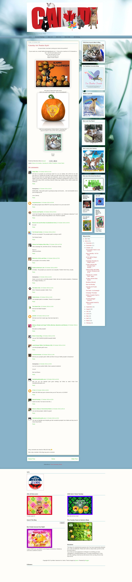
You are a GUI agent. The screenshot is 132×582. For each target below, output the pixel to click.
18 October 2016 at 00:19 (58, 408)
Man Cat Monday (90, 284)
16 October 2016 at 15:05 (45, 364)
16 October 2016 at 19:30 (42, 390)
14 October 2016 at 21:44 (45, 171)
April (87, 318)
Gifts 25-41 (58, 37)
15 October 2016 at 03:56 (47, 202)
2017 (86, 238)
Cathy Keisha (35, 297)
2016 (86, 241)
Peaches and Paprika (37, 212)
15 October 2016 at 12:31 (47, 287)
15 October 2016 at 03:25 (45, 188)
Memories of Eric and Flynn (39, 258)
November (89, 245)
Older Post (74, 459)
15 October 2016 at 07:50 (53, 258)
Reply (33, 183)
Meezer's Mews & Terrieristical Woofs (42, 408)
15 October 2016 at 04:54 (63, 222)
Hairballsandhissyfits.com (39, 379)
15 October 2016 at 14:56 (47, 306)
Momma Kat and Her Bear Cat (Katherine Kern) (44, 222)
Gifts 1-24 (50, 37)
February (88, 323)
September (89, 307)
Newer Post (31, 459)
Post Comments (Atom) (56, 464)
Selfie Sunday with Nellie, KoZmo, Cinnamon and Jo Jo (92, 271)
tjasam (76, 560)
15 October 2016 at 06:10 (49, 232)
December (89, 243)
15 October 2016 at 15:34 (43, 315)
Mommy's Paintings (39, 37)
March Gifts (67, 37)
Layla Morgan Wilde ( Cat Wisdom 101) (42, 345)
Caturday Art (45, 163)
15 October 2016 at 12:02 (45, 277)
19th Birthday (77, 37)
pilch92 (34, 315)
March (88, 320)
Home (30, 37)
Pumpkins (54, 163)
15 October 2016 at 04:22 (50, 212)
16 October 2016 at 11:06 (48, 354)
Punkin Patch (61, 163)
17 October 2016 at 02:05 (47, 399)
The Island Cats (36, 306)
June (87, 313)
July (87, 311)
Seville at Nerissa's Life (38, 267)
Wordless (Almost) (91, 282)
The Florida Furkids (37, 232)
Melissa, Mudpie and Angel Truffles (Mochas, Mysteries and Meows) (50, 325)
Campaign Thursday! (91, 292)
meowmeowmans (36, 354)
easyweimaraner (36, 202)
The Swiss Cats (36, 287)
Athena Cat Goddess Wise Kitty (40, 244)
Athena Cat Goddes (37, 163)
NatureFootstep (36, 399)
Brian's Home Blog (37, 336)
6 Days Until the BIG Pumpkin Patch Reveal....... (91, 266)
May (87, 316)
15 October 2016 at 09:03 (51, 267)
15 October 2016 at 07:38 (55, 244)
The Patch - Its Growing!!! (92, 290)
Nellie (50, 163)
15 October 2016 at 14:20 (46, 297)
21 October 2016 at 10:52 (52, 418)
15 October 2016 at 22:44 (59, 345)
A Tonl (34, 390)
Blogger (87, 560)
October (88, 247)
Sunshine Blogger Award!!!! (90, 299)
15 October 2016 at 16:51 (49, 336)
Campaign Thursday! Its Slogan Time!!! (92, 261)
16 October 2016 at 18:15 (52, 379)
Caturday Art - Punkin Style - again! (91, 275)
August (88, 309)
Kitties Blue (35, 171)
